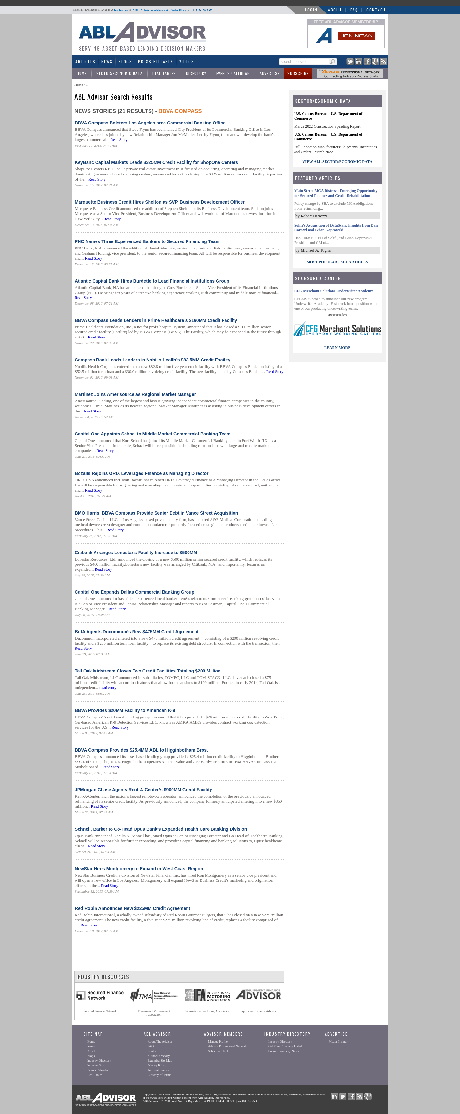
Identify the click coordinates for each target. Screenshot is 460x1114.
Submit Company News (283, 1051)
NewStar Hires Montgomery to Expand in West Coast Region (139, 868)
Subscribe (298, 73)
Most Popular (322, 262)
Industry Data (96, 1065)
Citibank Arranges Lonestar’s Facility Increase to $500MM (136, 552)
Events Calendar (233, 73)
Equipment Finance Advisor (258, 1011)
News (107, 61)
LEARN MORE (337, 347)
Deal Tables (164, 73)
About (335, 9)
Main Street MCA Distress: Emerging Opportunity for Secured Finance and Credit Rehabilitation (336, 193)
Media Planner (338, 1041)
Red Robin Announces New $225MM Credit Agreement (132, 908)
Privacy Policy (157, 1065)
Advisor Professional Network (227, 1046)
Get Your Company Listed (285, 1046)
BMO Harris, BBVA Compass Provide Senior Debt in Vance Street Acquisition (156, 513)
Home (82, 73)
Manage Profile (218, 1041)
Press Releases (155, 61)
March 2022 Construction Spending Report (327, 126)
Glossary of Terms (159, 1075)
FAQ (354, 9)
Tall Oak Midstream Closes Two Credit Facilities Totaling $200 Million (148, 670)
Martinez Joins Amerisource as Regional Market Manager (135, 394)
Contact (376, 9)
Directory (196, 73)
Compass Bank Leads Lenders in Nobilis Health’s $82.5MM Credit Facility (152, 359)
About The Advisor (160, 1041)
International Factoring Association (207, 1011)
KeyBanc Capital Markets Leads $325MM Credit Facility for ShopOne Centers (156, 162)
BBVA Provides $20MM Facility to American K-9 (125, 710)
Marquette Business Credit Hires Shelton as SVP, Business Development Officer (160, 201)
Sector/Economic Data (119, 73)
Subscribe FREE (218, 1051)
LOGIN (311, 9)
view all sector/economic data (337, 162)
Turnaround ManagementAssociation (154, 1012)
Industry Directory (99, 1060)
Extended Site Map (160, 1060)
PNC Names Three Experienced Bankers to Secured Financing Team (147, 241)
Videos (186, 61)
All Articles (354, 262)
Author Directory (159, 1056)
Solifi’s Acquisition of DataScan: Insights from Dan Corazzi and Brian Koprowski (336, 227)
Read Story (119, 139)
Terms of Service (158, 1070)
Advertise (270, 73)
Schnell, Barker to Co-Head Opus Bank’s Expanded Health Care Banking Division (161, 829)
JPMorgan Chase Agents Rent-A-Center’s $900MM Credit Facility (143, 789)
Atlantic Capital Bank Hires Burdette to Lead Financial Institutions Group (152, 281)
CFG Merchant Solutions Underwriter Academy (333, 291)
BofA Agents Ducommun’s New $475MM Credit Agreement (137, 631)
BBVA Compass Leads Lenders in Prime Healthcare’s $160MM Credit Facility (156, 320)
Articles (85, 61)
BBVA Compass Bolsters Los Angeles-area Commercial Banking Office (150, 122)
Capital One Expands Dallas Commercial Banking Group (134, 592)
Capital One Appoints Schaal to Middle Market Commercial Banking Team (153, 433)
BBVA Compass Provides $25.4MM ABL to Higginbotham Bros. (141, 750)
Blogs (125, 61)
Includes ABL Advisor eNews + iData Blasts (142, 10)
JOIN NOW (202, 10)
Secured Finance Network (100, 1011)
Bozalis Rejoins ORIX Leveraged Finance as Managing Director (142, 473)
